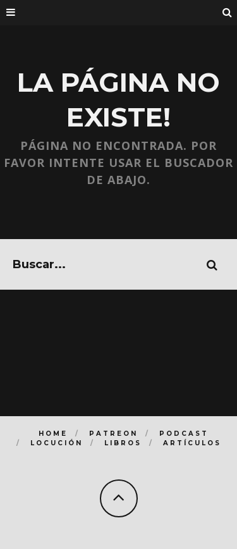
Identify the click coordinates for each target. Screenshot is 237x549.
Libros (123, 443)
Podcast (184, 433)
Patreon (113, 433)
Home (53, 433)
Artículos (192, 443)
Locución (56, 443)
